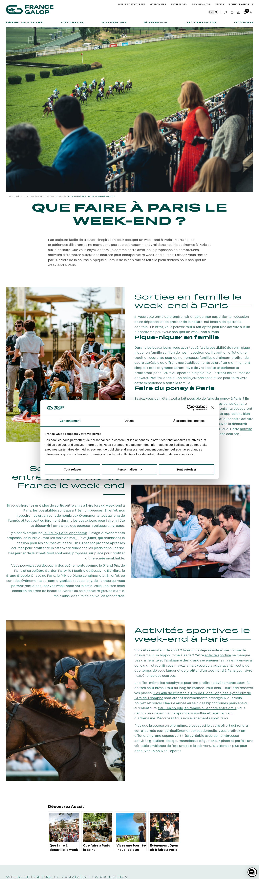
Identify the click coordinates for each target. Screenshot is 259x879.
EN (210, 12)
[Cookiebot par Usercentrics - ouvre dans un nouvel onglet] (189, 407)
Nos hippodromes (113, 22)
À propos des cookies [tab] (189, 420)
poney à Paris (231, 398)
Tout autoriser (186, 469)
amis (62, 196)
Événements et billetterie (24, 22)
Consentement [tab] (70, 420)
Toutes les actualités (39, 196)
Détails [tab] (130, 420)
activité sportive (218, 655)
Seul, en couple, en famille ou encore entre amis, (197, 708)
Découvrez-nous (156, 22)
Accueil (14, 196)
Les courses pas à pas (201, 22)
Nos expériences (72, 22)
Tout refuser (72, 469)
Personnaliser (130, 469)
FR (216, 12)
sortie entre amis (68, 505)
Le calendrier (243, 22)
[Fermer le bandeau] (212, 407)
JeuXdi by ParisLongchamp (65, 533)
